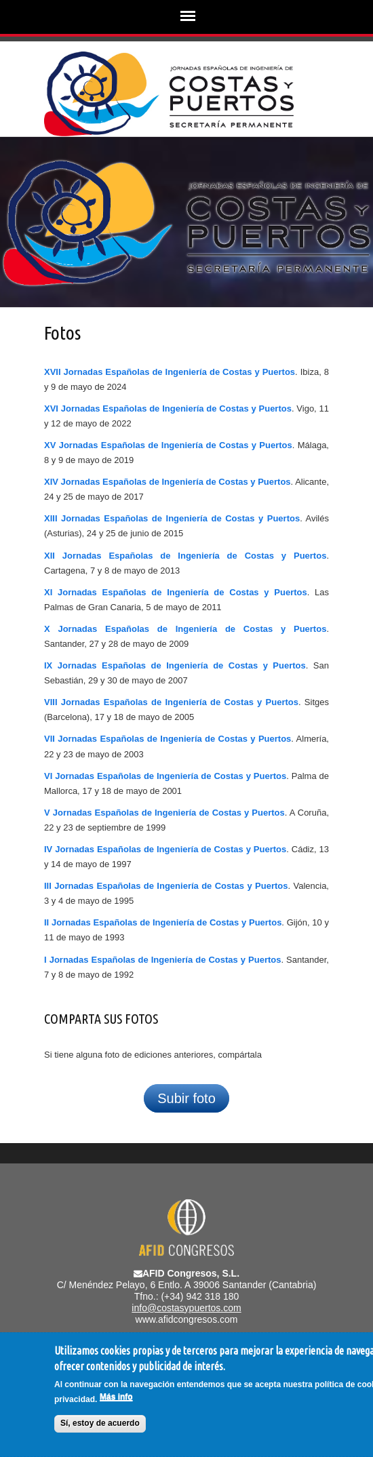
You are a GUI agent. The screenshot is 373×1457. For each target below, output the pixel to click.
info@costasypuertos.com (186, 1307)
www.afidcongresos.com (187, 1319)
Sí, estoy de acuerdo (100, 1424)
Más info (116, 1398)
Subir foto (186, 1098)
